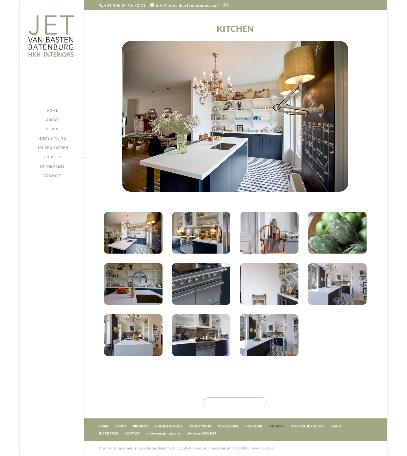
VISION (52, 129)
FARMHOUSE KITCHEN (307, 426)
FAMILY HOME (228, 426)
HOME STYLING (52, 139)
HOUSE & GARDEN (52, 148)
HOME (52, 111)
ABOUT (52, 120)
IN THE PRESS (52, 167)
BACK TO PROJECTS (235, 402)
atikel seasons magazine (163, 433)
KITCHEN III (253, 426)
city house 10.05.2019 (201, 433)
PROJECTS (52, 157)
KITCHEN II (276, 426)
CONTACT (52, 176)
